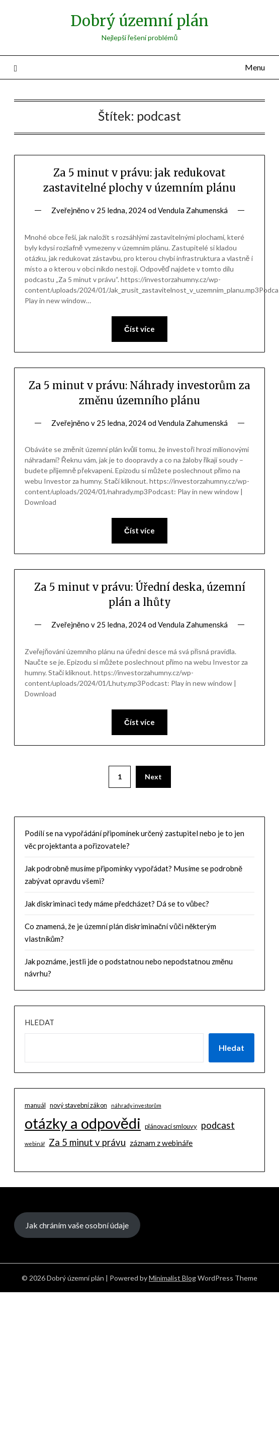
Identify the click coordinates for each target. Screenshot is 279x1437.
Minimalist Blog (172, 1278)
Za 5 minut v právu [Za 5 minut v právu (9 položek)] (87, 1142)
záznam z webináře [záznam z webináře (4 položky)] (161, 1142)
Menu (255, 67)
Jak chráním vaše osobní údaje (77, 1225)
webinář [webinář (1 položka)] (35, 1143)
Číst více (139, 328)
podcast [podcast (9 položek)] (218, 1125)
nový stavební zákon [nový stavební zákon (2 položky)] (78, 1105)
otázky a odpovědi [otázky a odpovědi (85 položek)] (83, 1123)
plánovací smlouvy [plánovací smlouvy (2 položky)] (171, 1126)
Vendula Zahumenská (193, 210)
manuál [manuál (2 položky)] (35, 1105)
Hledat (39, 1022)
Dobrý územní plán (139, 21)
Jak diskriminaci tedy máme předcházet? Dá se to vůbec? (117, 903)
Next (153, 776)
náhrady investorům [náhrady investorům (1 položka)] (136, 1105)
